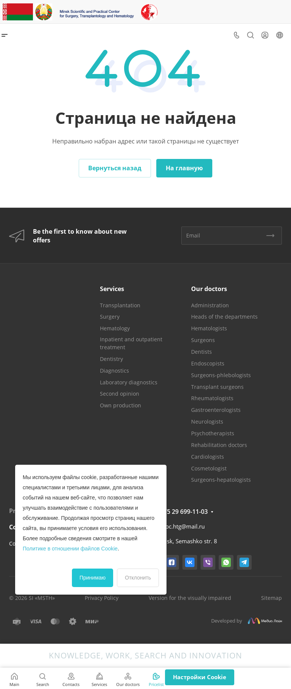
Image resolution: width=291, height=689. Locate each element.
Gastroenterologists (216, 409)
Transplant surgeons (217, 386)
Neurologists (207, 421)
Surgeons (203, 340)
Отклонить (138, 578)
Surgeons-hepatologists (221, 479)
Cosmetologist (209, 468)
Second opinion (119, 393)
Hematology (115, 328)
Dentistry (111, 358)
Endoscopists (207, 363)
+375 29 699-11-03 (182, 511)
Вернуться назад (115, 168)
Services (112, 289)
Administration (210, 305)
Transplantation (120, 305)
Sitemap (271, 597)
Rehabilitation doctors (219, 445)
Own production (120, 405)
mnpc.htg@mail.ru (181, 526)
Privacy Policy (101, 597)
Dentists (201, 351)
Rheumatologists (212, 398)
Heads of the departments (224, 316)
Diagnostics (114, 370)
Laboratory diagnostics (128, 382)
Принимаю (92, 578)
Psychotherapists (212, 433)
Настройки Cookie (199, 677)
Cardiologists (207, 456)
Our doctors (209, 289)
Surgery (110, 316)
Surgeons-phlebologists (221, 375)
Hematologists (209, 328)
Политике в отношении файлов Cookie (70, 549)
